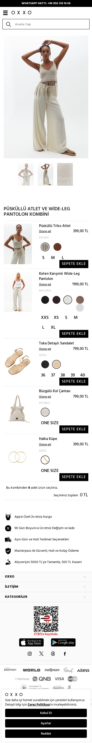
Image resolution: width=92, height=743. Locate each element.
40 (82, 375)
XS (56, 317)
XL (53, 327)
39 (73, 375)
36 (43, 375)
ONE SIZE (50, 423)
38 (63, 375)
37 (53, 375)
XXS (45, 317)
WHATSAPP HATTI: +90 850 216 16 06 (46, 3)
